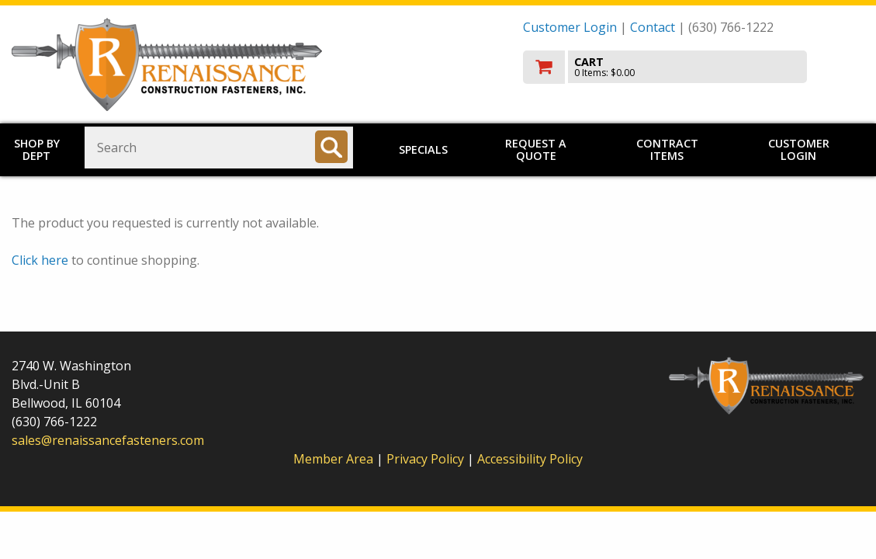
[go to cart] (693, 67)
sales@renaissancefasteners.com (108, 440)
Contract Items (667, 149)
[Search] (331, 146)
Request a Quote (535, 149)
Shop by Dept (37, 149)
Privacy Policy (426, 458)
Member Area (333, 458)
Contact (652, 27)
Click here (40, 260)
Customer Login (570, 27)
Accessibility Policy (530, 458)
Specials (423, 149)
